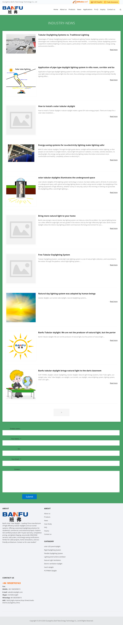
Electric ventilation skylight (53, 564)
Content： (17, 469)
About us (63, 9)
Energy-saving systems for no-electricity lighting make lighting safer (71, 145)
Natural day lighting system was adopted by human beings (67, 293)
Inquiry (102, 9)
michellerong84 (13, 595)
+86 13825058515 (14, 589)
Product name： (15, 429)
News (79, 9)
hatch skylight (49, 567)
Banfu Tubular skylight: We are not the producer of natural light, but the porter (77, 332)
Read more (113, 50)
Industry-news (61, 23)
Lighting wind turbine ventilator (55, 557)
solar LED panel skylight (52, 546)
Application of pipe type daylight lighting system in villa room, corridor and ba (76, 67)
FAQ (45, 527)
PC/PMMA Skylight (50, 571)
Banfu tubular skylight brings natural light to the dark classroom (69, 370)
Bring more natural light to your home (57, 216)
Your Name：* (16, 439)
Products (72, 9)
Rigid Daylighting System (52, 550)
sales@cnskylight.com (15, 592)
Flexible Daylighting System (53, 553)
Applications (87, 9)
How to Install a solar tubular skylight (56, 106)
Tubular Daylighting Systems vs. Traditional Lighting (63, 34)
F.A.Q (96, 9)
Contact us (111, 9)
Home (56, 9)
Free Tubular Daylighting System (54, 254)
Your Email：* (16, 459)
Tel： (19, 449)
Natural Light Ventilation (52, 560)
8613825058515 (16, 598)
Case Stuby (48, 524)
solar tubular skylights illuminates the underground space (66, 177)
